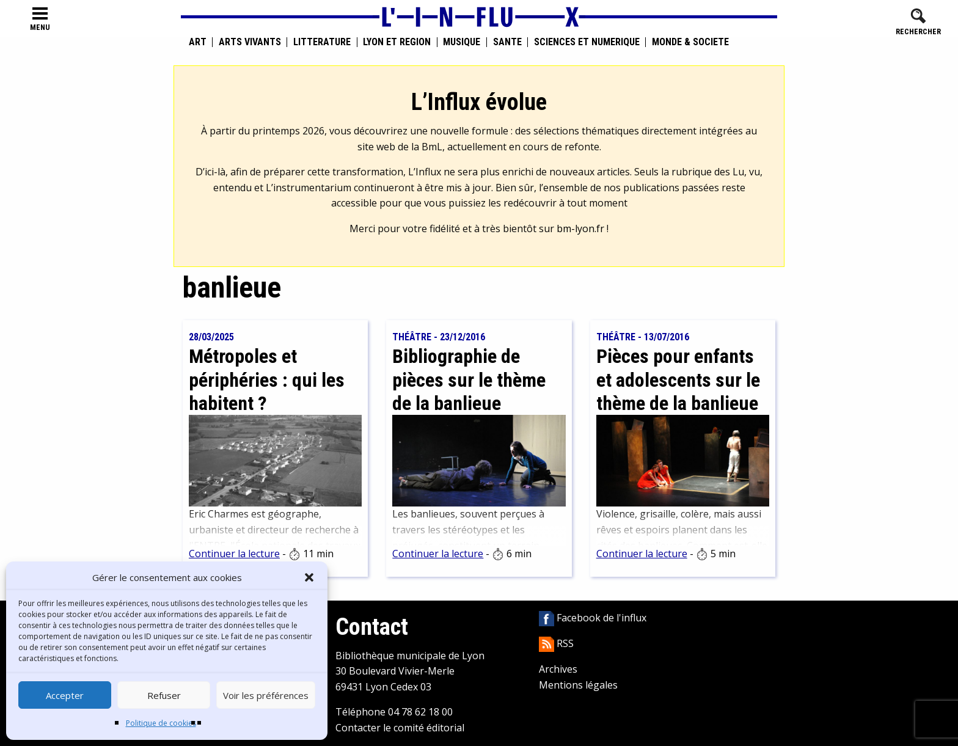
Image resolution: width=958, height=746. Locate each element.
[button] (309, 577)
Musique (461, 42)
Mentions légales (578, 685)
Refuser (164, 695)
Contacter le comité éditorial (399, 727)
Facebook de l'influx (592, 617)
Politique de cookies (161, 723)
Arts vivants (250, 42)
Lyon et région (397, 42)
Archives (558, 669)
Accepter (65, 695)
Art (198, 42)
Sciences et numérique (587, 42)
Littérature (322, 42)
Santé (507, 42)
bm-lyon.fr (580, 228)
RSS (556, 643)
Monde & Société (690, 42)
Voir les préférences (266, 695)
